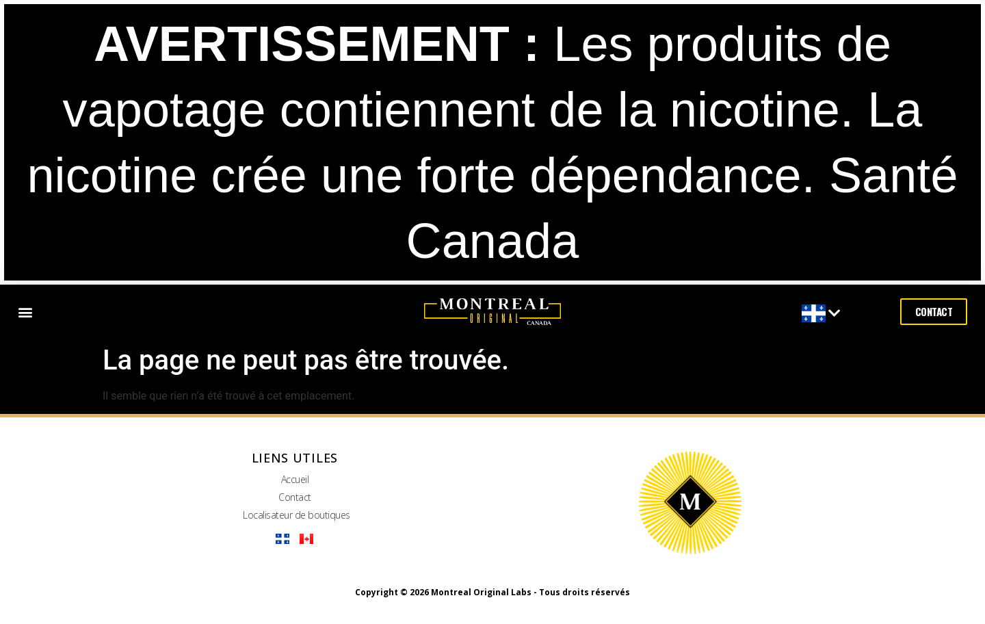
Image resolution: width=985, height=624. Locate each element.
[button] (25, 311)
